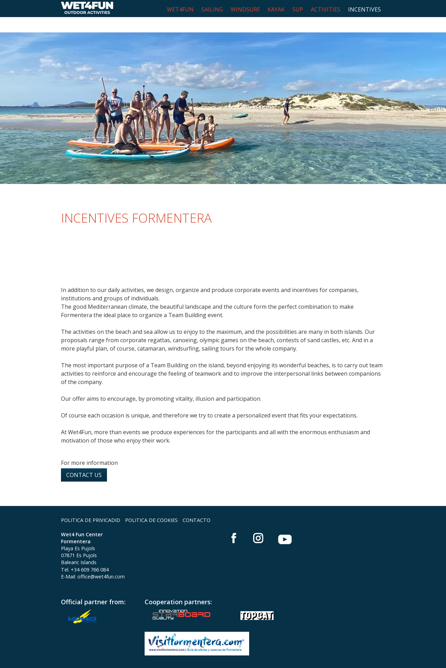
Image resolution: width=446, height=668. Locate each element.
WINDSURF (245, 9)
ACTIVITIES (325, 9)
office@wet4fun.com (101, 561)
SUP (297, 9)
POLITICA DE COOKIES (151, 504)
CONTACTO (196, 504)
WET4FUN (180, 9)
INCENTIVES (364, 9)
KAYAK (276, 9)
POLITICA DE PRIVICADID (90, 504)
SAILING (212, 9)
